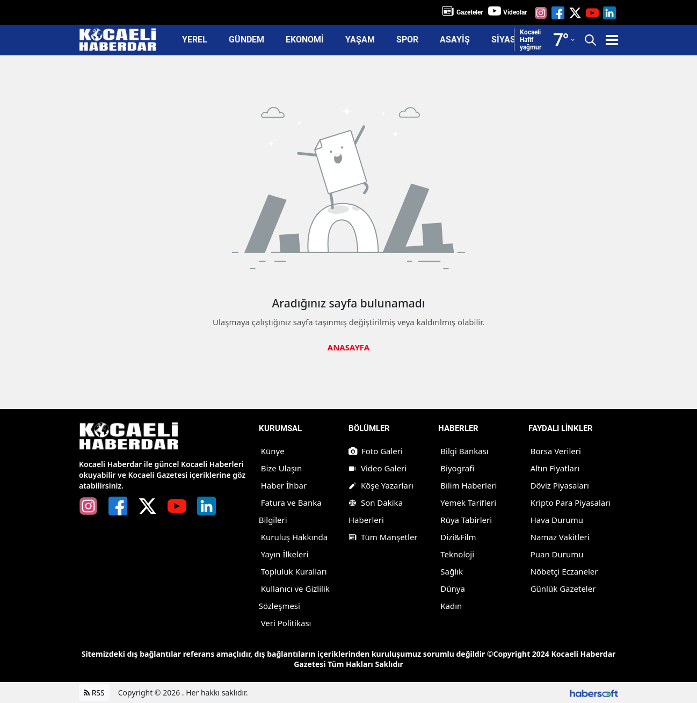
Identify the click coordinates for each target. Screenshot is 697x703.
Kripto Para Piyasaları (571, 502)
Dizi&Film (458, 537)
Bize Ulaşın (281, 468)
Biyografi (457, 468)
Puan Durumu (557, 554)
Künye (273, 451)
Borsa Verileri (556, 451)
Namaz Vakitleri (560, 537)
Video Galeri (377, 468)
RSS (94, 692)
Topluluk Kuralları (294, 571)
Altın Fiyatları (555, 468)
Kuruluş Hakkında (294, 537)
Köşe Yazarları (380, 485)
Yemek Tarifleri (468, 502)
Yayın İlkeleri (285, 554)
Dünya (452, 588)
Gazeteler (469, 12)
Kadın (451, 605)
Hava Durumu (557, 519)
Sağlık (451, 571)
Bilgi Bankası (464, 451)
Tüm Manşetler (383, 537)
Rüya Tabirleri (466, 519)
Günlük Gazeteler (563, 588)
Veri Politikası (286, 623)
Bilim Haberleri (468, 485)
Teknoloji (457, 554)
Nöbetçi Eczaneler (564, 571)
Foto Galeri (375, 451)
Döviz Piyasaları (560, 485)
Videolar (515, 12)
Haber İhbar (284, 485)
